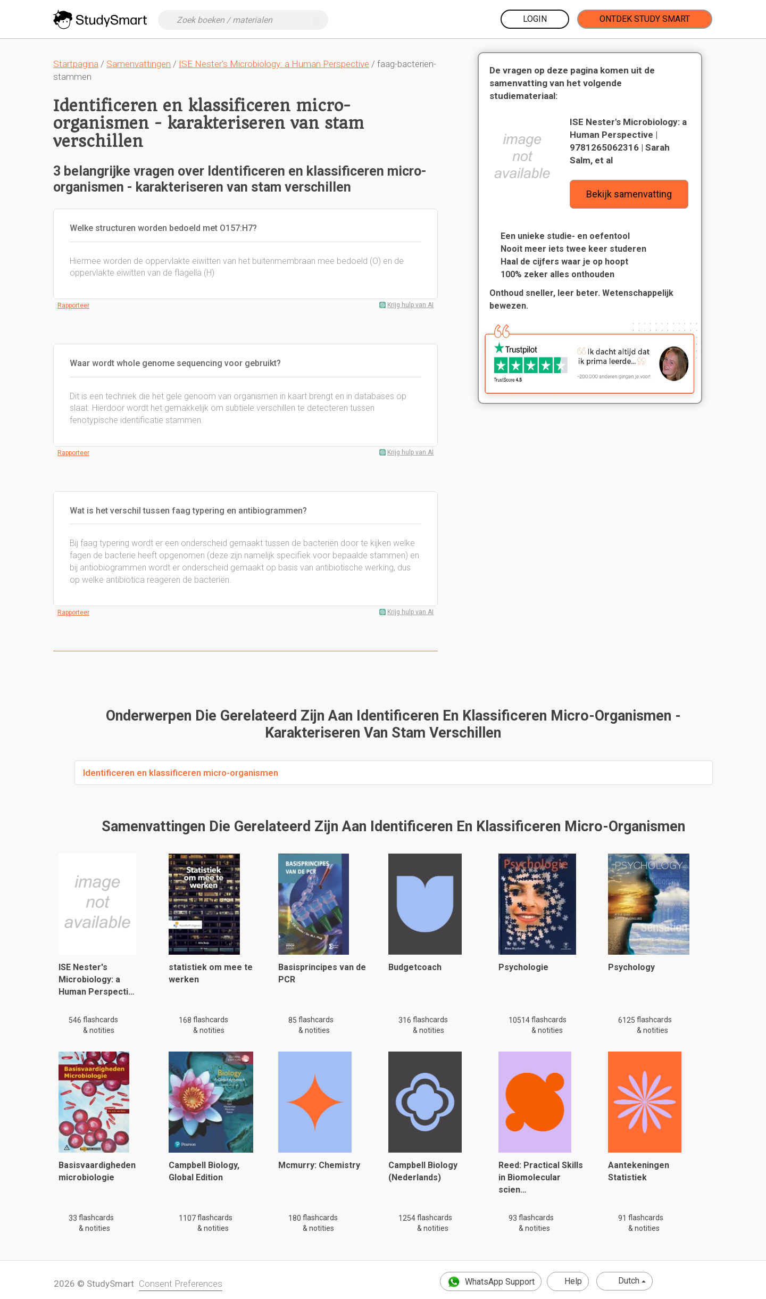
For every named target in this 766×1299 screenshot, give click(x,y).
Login (535, 19)
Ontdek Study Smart (645, 19)
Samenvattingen (138, 64)
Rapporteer (73, 305)
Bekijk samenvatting (629, 194)
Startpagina (75, 64)
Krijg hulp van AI (410, 305)
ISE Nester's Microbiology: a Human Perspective (274, 64)
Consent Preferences (180, 1283)
